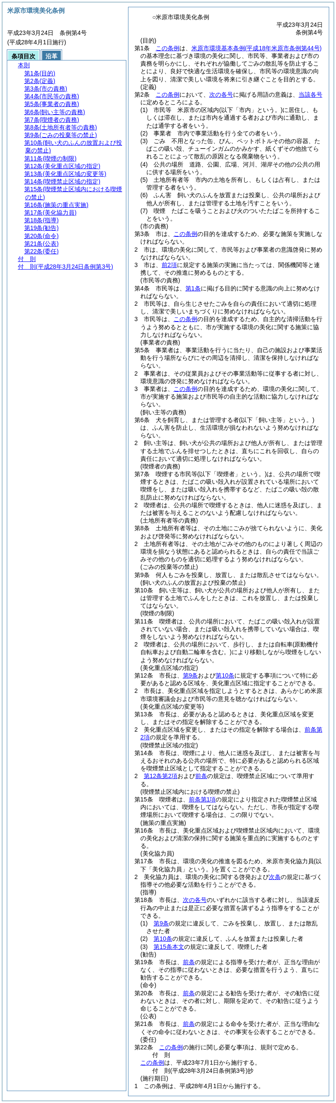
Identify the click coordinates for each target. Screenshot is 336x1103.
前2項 (169, 264)
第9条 (190, 675)
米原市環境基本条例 (256, 48)
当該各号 (310, 94)
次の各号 (221, 94)
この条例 (167, 48)
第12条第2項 (160, 776)
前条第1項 (202, 799)
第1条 (193, 288)
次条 (275, 876)
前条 (201, 776)
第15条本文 (169, 946)
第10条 (225, 675)
